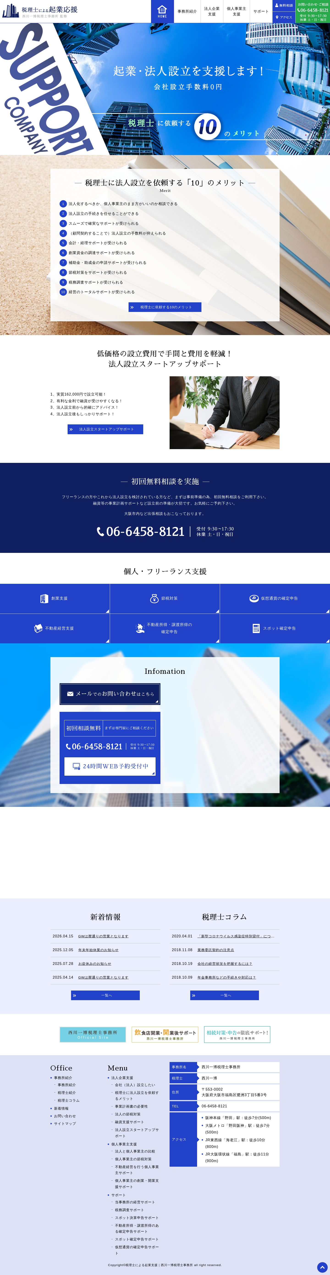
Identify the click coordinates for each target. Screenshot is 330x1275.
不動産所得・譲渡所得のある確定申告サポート (136, 1224)
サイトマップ (65, 1123)
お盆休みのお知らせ (95, 965)
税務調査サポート (130, 1201)
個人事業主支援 (236, 11)
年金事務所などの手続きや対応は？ (229, 978)
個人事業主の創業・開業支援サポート (136, 1176)
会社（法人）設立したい (136, 1087)
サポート (261, 11)
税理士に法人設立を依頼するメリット (136, 1097)
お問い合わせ (65, 1115)
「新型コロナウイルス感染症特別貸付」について (240, 937)
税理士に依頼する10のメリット (166, 308)
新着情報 (62, 1107)
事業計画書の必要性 (132, 1106)
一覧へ (107, 997)
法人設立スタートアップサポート (106, 430)
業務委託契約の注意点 (217, 951)
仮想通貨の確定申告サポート (136, 1250)
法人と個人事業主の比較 (136, 1147)
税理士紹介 (67, 1093)
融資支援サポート (130, 1120)
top (322, 1267)
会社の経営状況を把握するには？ (227, 965)
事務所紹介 (187, 11)
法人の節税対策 (128, 1113)
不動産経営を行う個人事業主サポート (136, 1163)
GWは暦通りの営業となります (105, 937)
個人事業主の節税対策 (134, 1154)
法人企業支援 (212, 11)
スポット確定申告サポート (136, 1237)
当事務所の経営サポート (136, 1194)
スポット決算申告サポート (136, 1210)
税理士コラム (69, 1100)
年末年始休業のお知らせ (99, 951)
